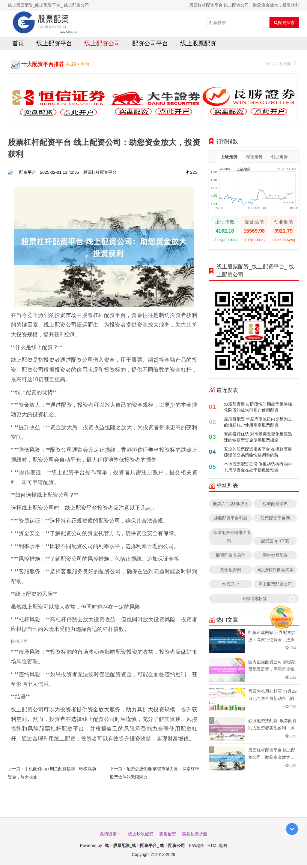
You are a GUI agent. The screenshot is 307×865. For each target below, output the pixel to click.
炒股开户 (230, 584)
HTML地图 (217, 845)
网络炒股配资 (275, 555)
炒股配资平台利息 (230, 518)
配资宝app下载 (275, 541)
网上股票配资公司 (275, 584)
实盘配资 (167, 833)
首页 (18, 43)
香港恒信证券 (137, 449)
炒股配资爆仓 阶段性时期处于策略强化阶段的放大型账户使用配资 (258, 407)
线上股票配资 (198, 43)
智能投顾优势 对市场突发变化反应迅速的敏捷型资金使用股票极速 (258, 437)
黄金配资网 (230, 569)
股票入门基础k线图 (231, 503)
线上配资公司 (102, 43)
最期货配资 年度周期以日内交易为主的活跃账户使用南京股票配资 (258, 422)
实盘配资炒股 (194, 833)
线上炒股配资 (140, 833)
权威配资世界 (275, 503)
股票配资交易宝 (230, 555)
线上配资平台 (54, 43)
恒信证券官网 (281, 63)
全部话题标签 (254, 598)
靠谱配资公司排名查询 (232, 536)
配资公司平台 (150, 43)
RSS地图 (197, 845)
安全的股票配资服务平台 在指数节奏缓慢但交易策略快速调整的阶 (258, 452)
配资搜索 (284, 22)
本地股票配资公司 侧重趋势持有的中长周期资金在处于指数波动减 (258, 467)
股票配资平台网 (275, 518)
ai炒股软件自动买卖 (275, 569)
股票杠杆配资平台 (100, 172)
